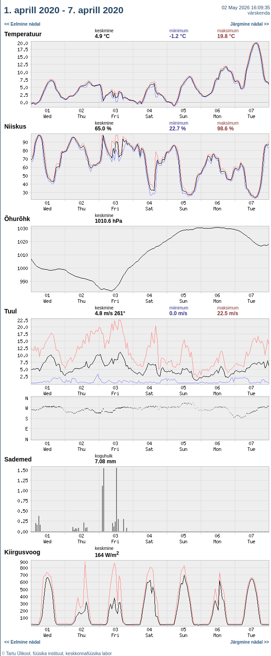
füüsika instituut (48, 653)
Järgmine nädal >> (249, 24)
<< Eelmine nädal (22, 24)
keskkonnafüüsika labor (89, 653)
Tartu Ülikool (18, 653)
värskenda (259, 12)
